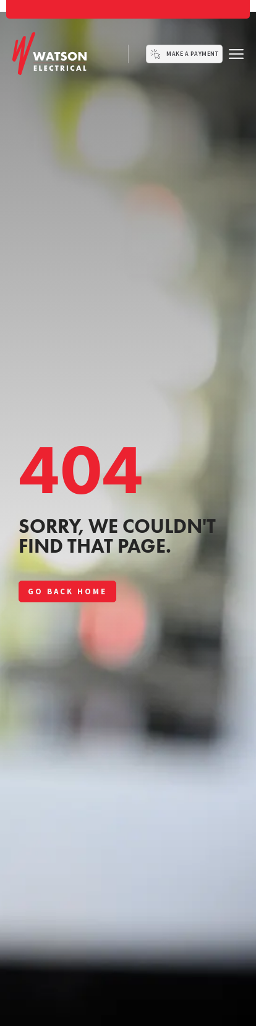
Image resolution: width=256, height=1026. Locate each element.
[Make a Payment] (155, 54)
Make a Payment (192, 54)
